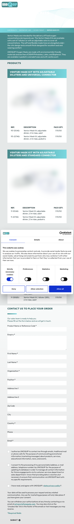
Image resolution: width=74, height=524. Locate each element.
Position (11, 379)
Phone (10, 432)
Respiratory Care (25, 30)
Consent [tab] (12, 240)
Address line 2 (13, 397)
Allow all (60, 289)
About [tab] (61, 240)
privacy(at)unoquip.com (24, 504)
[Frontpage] (10, 4)
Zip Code (11, 406)
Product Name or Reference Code (22, 326)
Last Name (12, 362)
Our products (12, 30)
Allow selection (37, 289)
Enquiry (11, 334)
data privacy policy (52, 485)
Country (11, 423)
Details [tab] (37, 240)
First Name (12, 353)
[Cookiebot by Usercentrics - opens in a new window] (61, 233)
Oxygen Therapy (39, 30)
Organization (13, 371)
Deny (14, 289)
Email (10, 440)
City (9, 414)
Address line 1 (13, 388)
